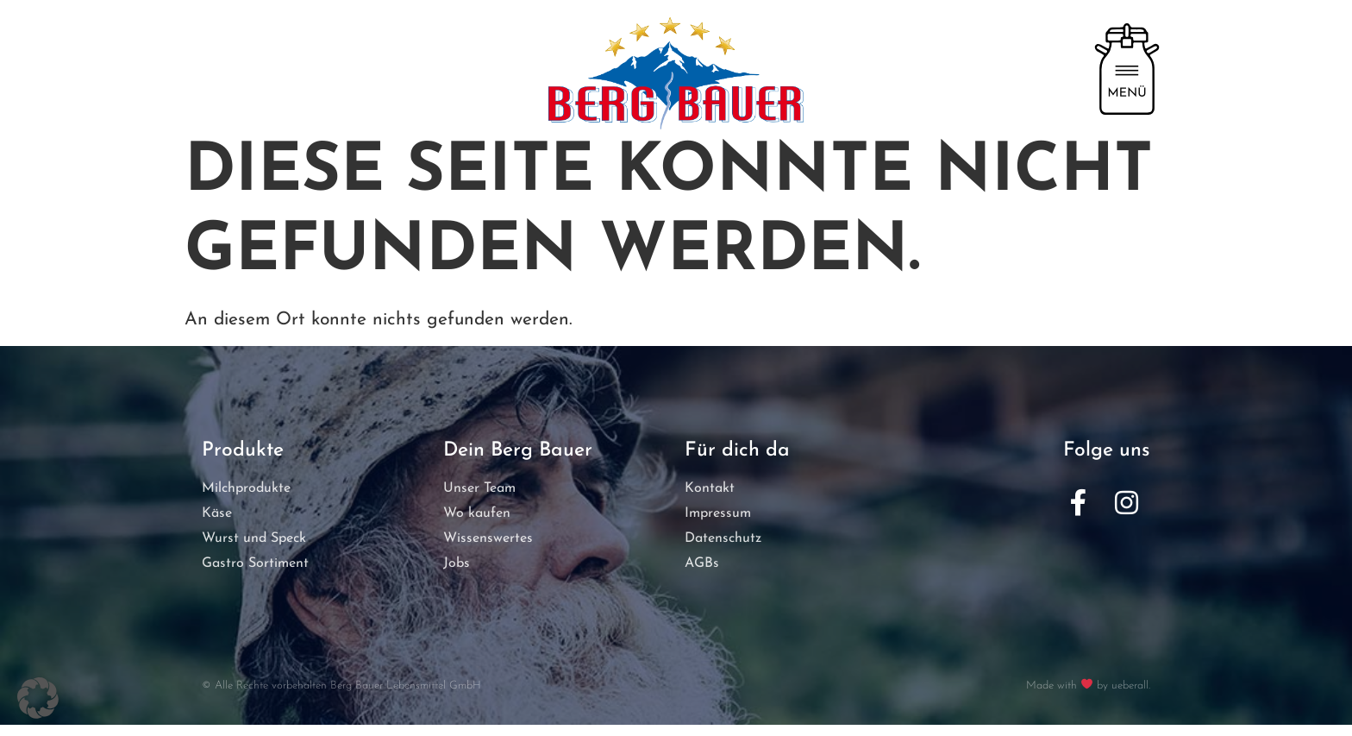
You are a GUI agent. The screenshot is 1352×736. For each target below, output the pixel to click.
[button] (38, 698)
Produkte (243, 463)
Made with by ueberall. (1088, 697)
